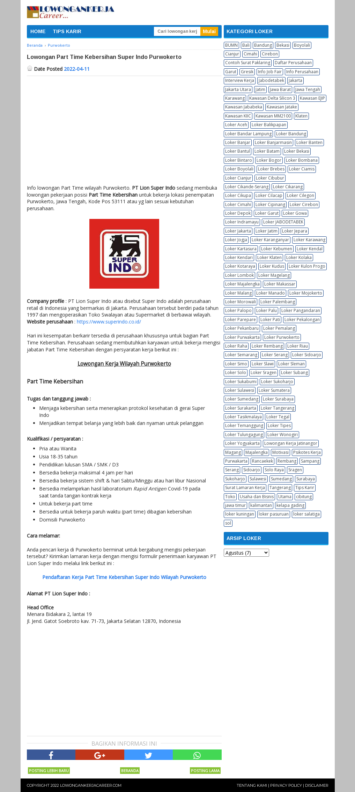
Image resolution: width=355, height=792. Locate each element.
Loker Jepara (294, 231)
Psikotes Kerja (307, 452)
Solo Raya (274, 470)
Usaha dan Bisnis (257, 497)
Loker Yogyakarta (242, 443)
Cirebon (270, 54)
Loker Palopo (238, 310)
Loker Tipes (279, 425)
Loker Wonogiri (282, 434)
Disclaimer (316, 785)
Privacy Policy (286, 785)
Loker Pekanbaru (242, 328)
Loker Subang (294, 372)
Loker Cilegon (300, 195)
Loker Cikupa (238, 195)
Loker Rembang (267, 346)
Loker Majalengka (242, 284)
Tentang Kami (252, 785)
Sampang (310, 461)
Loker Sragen (263, 372)
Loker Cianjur (238, 178)
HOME (38, 31)
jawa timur (235, 505)
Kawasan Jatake (282, 107)
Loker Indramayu (242, 222)
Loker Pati (270, 319)
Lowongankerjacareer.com (90, 785)
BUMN (231, 45)
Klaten (301, 116)
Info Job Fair (270, 72)
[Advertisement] (124, 128)
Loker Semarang (241, 355)
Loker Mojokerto (305, 293)
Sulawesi (258, 479)
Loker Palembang (277, 302)
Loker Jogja (236, 240)
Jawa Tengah (307, 89)
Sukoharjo (235, 479)
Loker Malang (238, 293)
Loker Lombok (239, 275)
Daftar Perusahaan (293, 63)
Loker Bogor (269, 160)
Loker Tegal (277, 417)
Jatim (260, 89)
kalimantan (261, 505)
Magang (233, 452)
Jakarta (295, 80)
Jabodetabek (271, 80)
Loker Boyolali (239, 169)
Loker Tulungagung (244, 434)
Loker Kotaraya (240, 266)
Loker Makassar (279, 284)
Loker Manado (270, 293)
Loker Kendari (239, 257)
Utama (284, 497)
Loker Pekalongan (302, 319)
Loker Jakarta (238, 231)
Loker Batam (267, 151)
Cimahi (250, 54)
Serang (232, 470)
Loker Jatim (267, 231)
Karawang (235, 98)
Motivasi (280, 452)
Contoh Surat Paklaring (247, 63)
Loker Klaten (269, 257)
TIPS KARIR (67, 31)
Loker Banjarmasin (273, 142)
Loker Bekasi (296, 151)
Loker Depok (238, 213)
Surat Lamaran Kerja (245, 487)
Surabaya (305, 479)
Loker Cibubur (270, 178)
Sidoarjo (251, 470)
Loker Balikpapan (269, 125)
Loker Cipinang (270, 204)
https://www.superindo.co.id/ (109, 321)
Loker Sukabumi (241, 381)
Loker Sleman (291, 364)
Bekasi (282, 45)
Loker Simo (236, 364)
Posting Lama (205, 770)
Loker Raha (236, 346)
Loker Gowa (295, 213)
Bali (246, 45)
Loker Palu (266, 310)
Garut (230, 72)
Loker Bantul (237, 151)
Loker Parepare (240, 319)
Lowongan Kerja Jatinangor (290, 443)
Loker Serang (275, 355)
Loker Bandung (291, 134)
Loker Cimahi (238, 204)
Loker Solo (235, 372)
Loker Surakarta (240, 408)
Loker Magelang (274, 275)
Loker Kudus (272, 266)
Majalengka (256, 452)
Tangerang (280, 487)
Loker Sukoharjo (277, 381)
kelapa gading (290, 505)
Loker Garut (267, 213)
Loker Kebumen (276, 249)
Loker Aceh (236, 125)
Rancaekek (262, 461)
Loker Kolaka (299, 257)
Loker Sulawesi (239, 390)
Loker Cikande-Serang (246, 187)
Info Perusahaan (302, 72)
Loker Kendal (310, 249)
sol (228, 523)
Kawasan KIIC (238, 116)
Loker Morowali (240, 302)
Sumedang (281, 479)
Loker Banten (309, 142)
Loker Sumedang (241, 399)
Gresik (247, 72)
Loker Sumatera (274, 390)
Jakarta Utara (238, 89)
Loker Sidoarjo (306, 355)
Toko (230, 497)
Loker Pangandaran (300, 310)
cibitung (304, 497)
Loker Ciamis (302, 169)
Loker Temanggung (244, 425)
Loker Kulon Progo (307, 266)
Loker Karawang (309, 240)
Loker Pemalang (279, 328)
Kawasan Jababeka (243, 107)
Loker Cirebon (304, 204)
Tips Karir (304, 487)
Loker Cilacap (269, 195)
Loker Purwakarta (242, 337)
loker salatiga (306, 514)
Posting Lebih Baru (49, 770)
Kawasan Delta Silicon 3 (272, 98)
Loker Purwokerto (281, 337)
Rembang (287, 461)
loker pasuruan (274, 514)
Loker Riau (297, 346)
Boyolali (302, 45)
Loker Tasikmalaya (243, 417)
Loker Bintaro (238, 160)
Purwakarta (236, 461)
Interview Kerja (239, 80)
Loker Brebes (271, 169)
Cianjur (232, 54)
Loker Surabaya (278, 399)
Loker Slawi (263, 364)
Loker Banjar (237, 142)
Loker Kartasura (241, 249)
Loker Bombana (302, 160)
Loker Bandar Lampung (248, 134)
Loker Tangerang (277, 408)
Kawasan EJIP (312, 98)
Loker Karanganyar (270, 240)
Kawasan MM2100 (273, 116)
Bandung (263, 45)
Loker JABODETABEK (283, 222)
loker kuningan (239, 514)
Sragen (295, 470)
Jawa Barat (280, 89)
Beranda (130, 770)
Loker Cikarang (288, 187)
